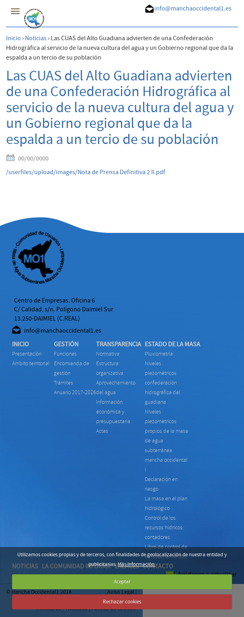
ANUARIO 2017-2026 (75, 392)
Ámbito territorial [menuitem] (30, 363)
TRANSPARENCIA (118, 344)
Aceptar (122, 581)
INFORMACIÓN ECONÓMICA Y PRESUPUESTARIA (113, 412)
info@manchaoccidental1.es (193, 8)
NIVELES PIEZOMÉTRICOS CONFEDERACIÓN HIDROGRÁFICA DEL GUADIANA (162, 382)
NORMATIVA (107, 353)
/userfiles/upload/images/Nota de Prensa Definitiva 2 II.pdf (85, 172)
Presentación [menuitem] (26, 353)
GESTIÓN (66, 344)
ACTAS (102, 431)
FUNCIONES (65, 353)
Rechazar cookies (122, 601)
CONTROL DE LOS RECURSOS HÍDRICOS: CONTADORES (164, 527)
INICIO (20, 344)
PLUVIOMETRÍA (159, 353)
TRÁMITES (63, 382)
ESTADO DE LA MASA (172, 344)
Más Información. (137, 564)
